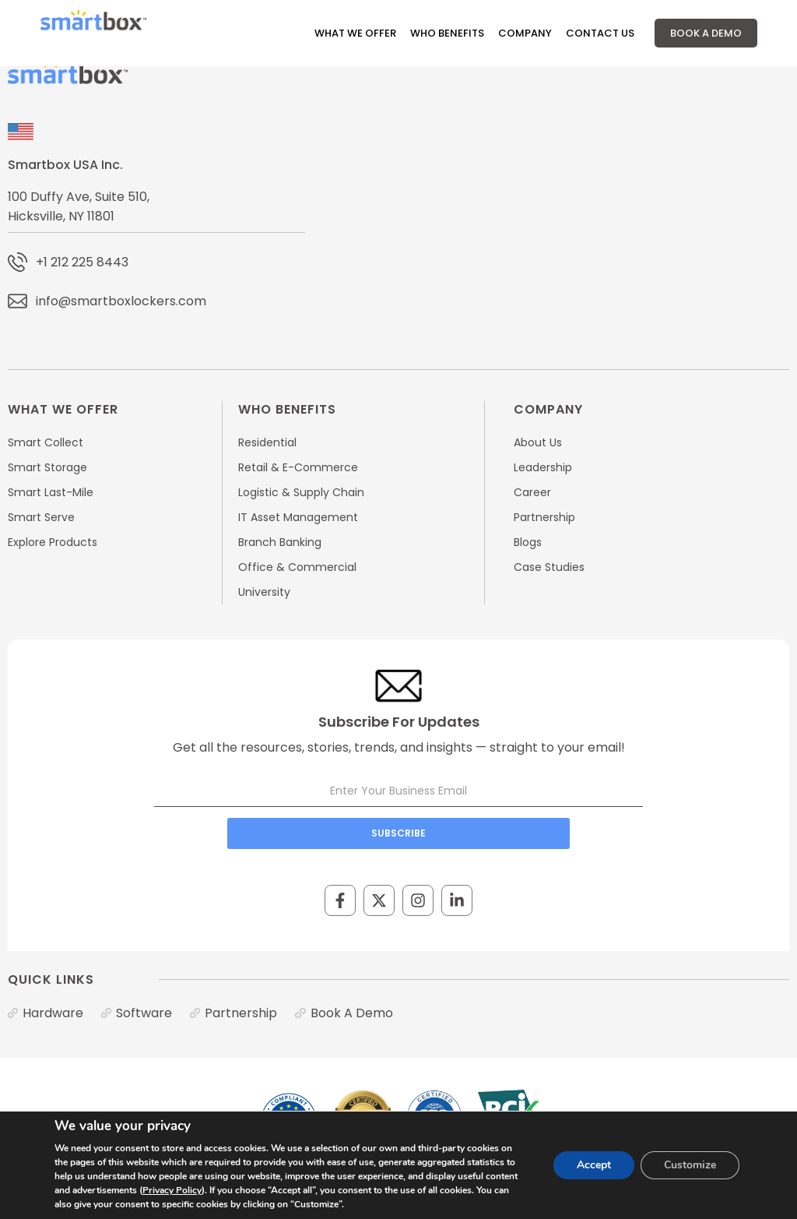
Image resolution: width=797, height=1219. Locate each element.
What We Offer (355, 33)
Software (144, 1013)
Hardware (53, 1013)
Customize (690, 1164)
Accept (594, 1164)
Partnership (241, 1013)
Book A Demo (706, 33)
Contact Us (600, 33)
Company (525, 33)
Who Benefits (447, 33)
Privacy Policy (172, 1190)
